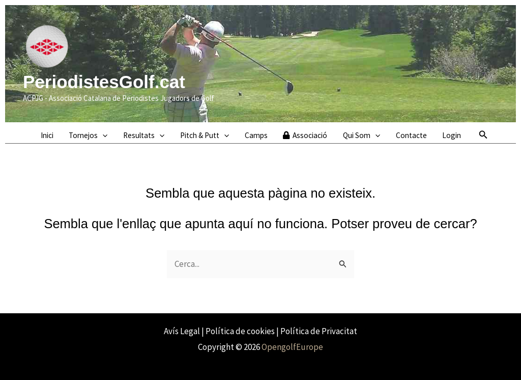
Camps (256, 135)
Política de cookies (240, 331)
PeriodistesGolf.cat (104, 82)
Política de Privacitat (318, 331)
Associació (305, 135)
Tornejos (88, 135)
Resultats (143, 135)
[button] (483, 135)
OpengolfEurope (292, 346)
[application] (102, 135)
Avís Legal (182, 331)
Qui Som (361, 135)
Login (451, 135)
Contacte (411, 135)
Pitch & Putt (204, 135)
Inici (47, 135)
